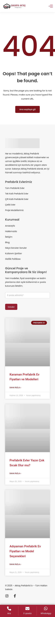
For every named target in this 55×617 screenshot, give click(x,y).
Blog (7, 242)
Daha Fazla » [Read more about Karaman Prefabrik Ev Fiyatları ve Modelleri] (15, 388)
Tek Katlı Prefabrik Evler (16, 193)
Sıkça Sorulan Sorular (16, 247)
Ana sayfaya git (27, 109)
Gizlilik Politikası (13, 259)
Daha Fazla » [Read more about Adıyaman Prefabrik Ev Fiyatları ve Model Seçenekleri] (15, 564)
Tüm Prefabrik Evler (14, 188)
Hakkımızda (11, 231)
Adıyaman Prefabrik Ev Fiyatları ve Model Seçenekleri (25, 551)
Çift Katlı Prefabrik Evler (16, 199)
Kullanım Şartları (13, 253)
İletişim (8, 236)
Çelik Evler (10, 204)
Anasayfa (10, 225)
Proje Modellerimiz (14, 210)
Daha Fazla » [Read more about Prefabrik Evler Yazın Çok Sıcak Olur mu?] (15, 473)
